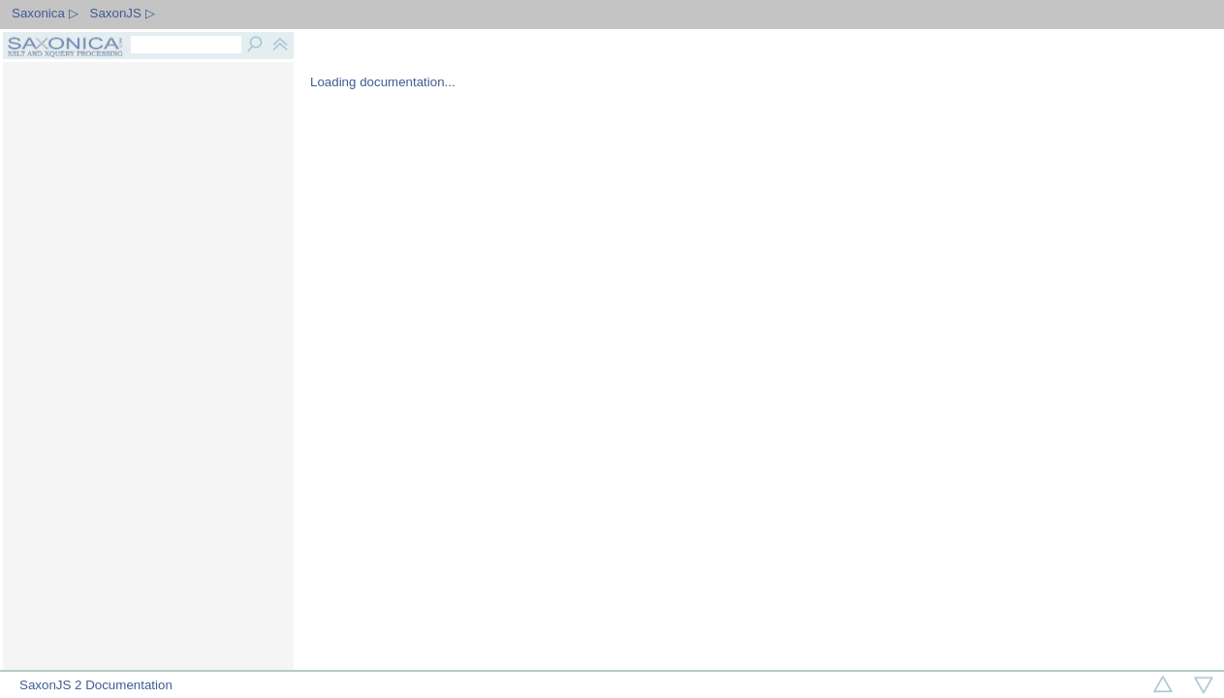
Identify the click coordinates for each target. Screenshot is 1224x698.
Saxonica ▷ (45, 13)
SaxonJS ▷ (122, 13)
